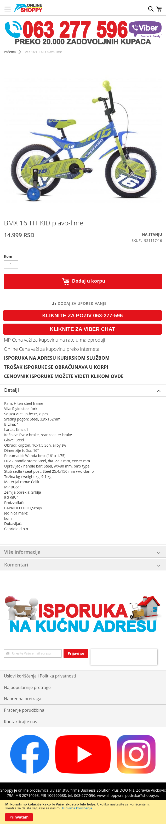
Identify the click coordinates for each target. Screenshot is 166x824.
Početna (10, 52)
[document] (83, 811)
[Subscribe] (76, 653)
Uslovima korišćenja (76, 808)
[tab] (83, 390)
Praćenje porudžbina (24, 710)
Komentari (16, 565)
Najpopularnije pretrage (27, 687)
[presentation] (123, 657)
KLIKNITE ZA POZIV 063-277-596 (82, 315)
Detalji (11, 390)
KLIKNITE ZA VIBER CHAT (82, 329)
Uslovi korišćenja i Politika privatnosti (40, 676)
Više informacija (22, 552)
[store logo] (28, 8)
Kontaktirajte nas (20, 721)
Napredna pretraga (22, 699)
